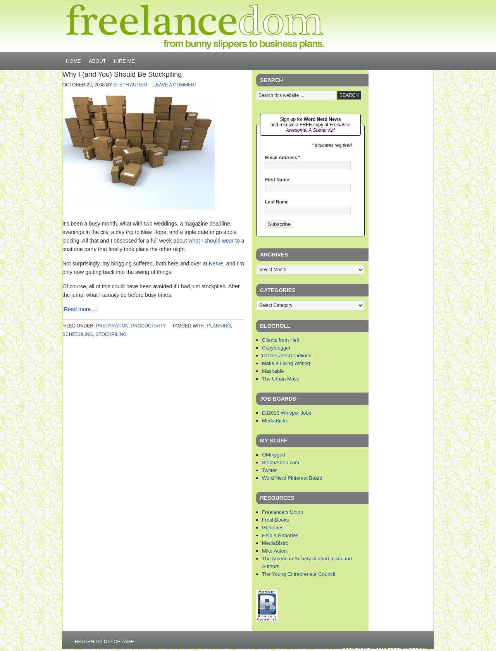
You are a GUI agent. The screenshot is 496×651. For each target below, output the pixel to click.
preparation (112, 326)
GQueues (273, 527)
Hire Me (124, 61)
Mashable (273, 371)
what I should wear (211, 241)
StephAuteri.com (280, 462)
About (97, 61)
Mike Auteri (274, 551)
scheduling (77, 334)
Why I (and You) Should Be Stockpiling (122, 74)
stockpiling (110, 334)
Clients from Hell (280, 340)
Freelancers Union (282, 512)
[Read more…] (80, 309)
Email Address (282, 157)
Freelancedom (195, 26)
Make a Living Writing (286, 363)
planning (219, 326)
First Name (277, 179)
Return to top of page (104, 641)
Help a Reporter (280, 535)
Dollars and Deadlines (286, 355)
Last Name (277, 202)
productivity (148, 326)
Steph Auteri (130, 85)
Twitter (269, 470)
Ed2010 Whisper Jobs (286, 413)
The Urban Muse (281, 379)
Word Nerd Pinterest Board (292, 478)
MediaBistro (275, 421)
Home (73, 61)
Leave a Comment (175, 85)
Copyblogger (276, 348)
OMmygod (273, 455)
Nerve (216, 263)
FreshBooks (275, 520)
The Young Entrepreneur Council (298, 574)
